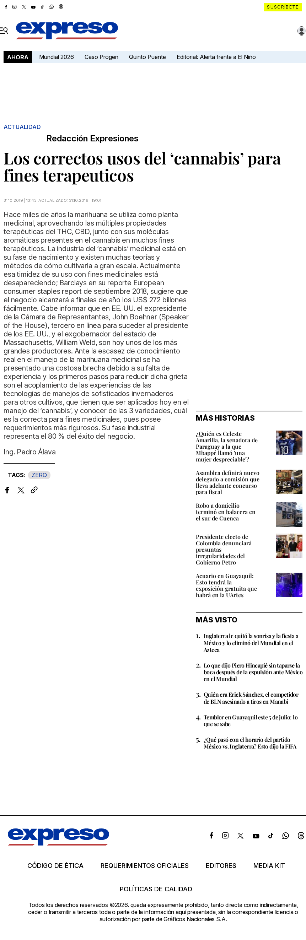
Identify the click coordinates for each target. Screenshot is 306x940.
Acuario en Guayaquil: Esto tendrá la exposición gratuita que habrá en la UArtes (226, 585)
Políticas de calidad (156, 889)
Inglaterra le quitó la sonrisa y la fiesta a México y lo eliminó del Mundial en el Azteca (251, 642)
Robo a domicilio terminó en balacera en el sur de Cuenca (226, 512)
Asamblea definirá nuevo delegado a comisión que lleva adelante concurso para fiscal (227, 482)
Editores (221, 866)
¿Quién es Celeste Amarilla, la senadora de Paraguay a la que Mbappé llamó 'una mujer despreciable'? (227, 446)
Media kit (269, 866)
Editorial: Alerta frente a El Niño (216, 56)
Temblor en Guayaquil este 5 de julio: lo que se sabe (250, 720)
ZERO (39, 475)
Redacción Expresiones (92, 139)
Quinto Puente (147, 56)
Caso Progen (101, 56)
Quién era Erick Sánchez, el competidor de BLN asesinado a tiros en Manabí (251, 698)
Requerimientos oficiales (145, 866)
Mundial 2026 (56, 56)
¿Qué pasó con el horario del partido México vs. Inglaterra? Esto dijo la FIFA (250, 743)
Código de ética (55, 866)
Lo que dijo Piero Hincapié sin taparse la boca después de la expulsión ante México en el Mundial (253, 671)
